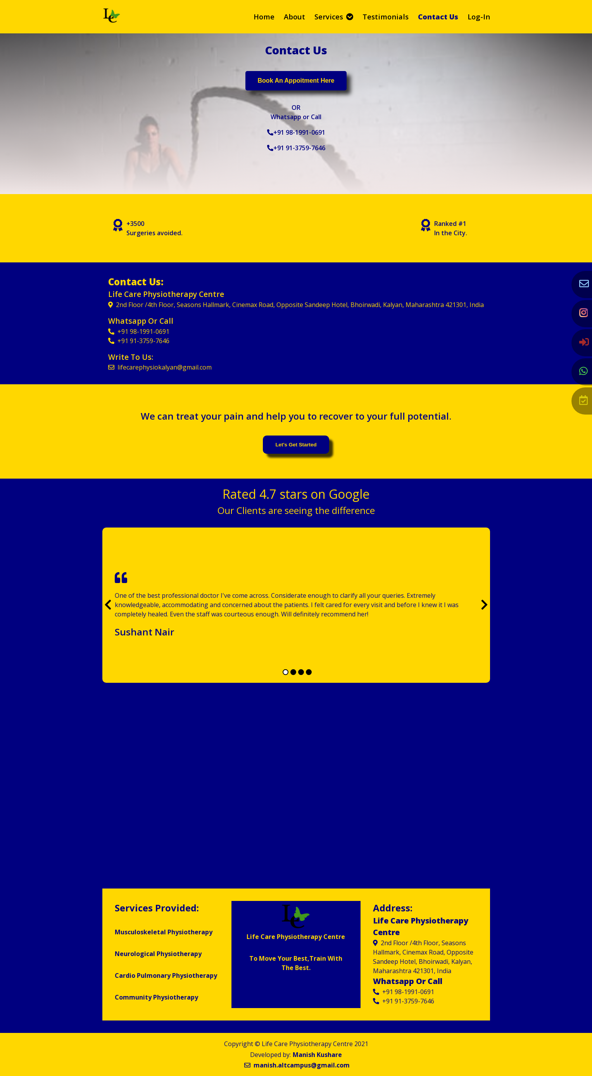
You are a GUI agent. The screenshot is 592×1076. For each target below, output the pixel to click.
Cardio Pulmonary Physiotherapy (166, 975)
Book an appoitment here (296, 80)
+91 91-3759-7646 (296, 148)
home (264, 16)
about (294, 16)
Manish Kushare (317, 1054)
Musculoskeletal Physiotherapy (163, 932)
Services (333, 16)
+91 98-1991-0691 (296, 132)
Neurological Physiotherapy (158, 953)
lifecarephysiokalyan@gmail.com (160, 367)
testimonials (385, 16)
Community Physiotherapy (156, 997)
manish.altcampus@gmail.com (297, 1065)
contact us (438, 16)
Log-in (479, 16)
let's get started (295, 445)
